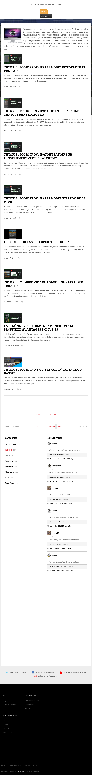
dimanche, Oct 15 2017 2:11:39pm (62, 459)
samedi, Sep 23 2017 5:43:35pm (61, 571)
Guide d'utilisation (10, 705)
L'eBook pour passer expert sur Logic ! (36, 242)
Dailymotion (7, 732)
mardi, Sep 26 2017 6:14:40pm (61, 548)
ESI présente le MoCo (55, 499)
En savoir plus (46, 16)
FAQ (4, 701)
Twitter (5, 725)
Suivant (52, 427)
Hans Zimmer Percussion (56, 454)
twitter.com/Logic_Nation (17, 672)
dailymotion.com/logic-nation (47, 676)
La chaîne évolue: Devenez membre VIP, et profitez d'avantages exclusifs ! (38, 327)
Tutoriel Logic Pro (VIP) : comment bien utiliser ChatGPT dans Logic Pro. (44, 112)
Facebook (6, 721)
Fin (59, 427)
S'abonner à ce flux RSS (47, 415)
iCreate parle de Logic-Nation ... (58, 566)
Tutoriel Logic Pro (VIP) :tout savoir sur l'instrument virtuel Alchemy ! (38, 156)
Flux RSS (28, 708)
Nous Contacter (15, 765)
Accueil (3, 765)
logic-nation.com (18, 771)
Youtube (6, 728)
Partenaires (29, 705)
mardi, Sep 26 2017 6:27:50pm (61, 504)
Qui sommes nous (32, 701)
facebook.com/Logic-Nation (45, 672)
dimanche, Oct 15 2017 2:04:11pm (62, 481)
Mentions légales (31, 765)
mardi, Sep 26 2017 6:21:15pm (61, 526)
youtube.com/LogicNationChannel (74, 672)
